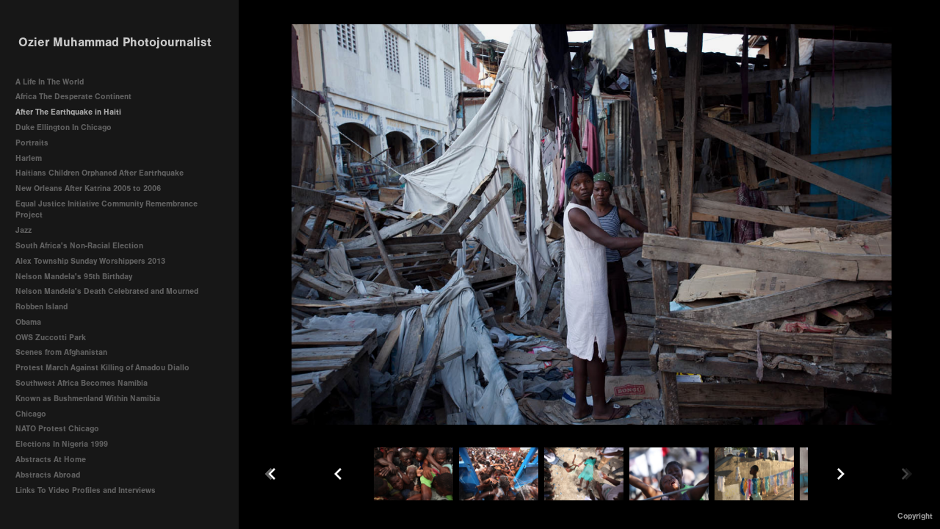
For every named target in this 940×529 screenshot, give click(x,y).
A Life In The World (49, 82)
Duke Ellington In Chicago (63, 127)
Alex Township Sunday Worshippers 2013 (90, 261)
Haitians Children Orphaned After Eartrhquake (99, 173)
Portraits (31, 143)
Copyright (915, 516)
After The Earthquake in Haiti (68, 112)
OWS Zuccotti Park (50, 337)
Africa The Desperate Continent (73, 96)
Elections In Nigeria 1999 (61, 444)
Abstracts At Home (50, 459)
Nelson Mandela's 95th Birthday (73, 276)
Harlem (28, 158)
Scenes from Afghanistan (61, 352)
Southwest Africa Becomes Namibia (81, 383)
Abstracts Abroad (47, 475)
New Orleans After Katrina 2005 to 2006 (88, 188)
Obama (28, 322)
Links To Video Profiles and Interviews (90, 490)
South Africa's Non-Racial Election (79, 246)
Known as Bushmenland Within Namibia (87, 398)
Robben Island (41, 307)
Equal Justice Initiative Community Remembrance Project (106, 209)
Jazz (23, 230)
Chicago (30, 414)
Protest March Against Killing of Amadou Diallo (102, 368)
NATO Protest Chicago (57, 428)
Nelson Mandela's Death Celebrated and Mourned (106, 291)
